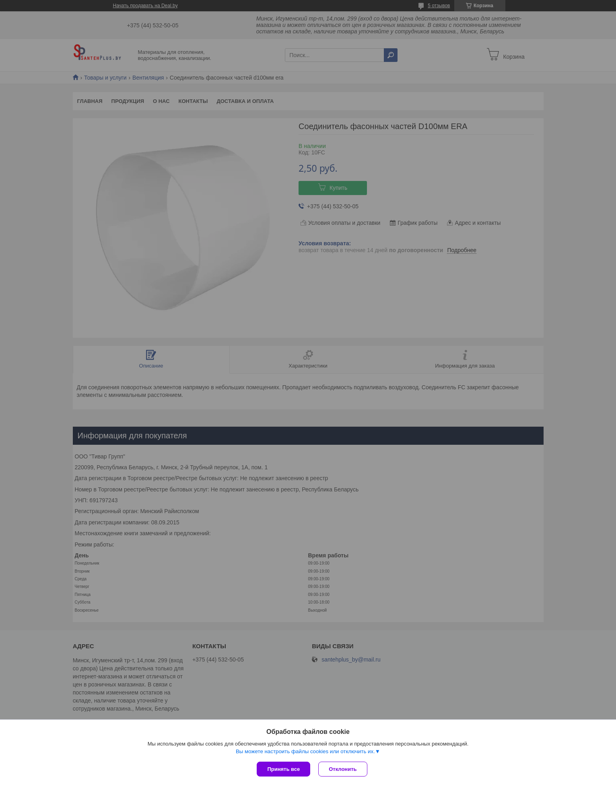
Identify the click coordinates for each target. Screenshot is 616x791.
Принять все (283, 769)
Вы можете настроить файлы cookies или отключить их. (305, 751)
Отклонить (342, 769)
